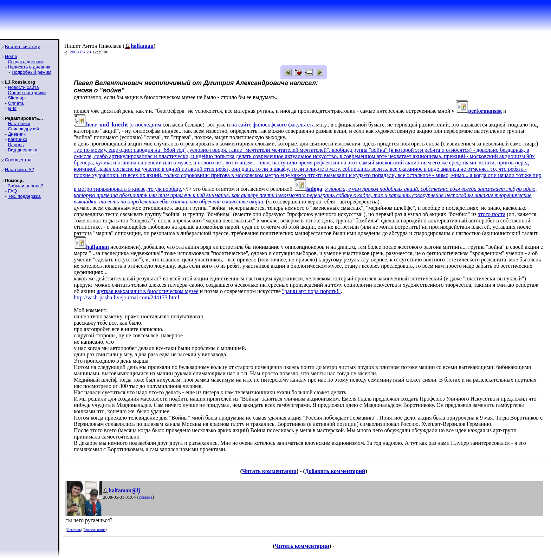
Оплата (16, 103)
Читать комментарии (269, 471)
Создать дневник (26, 61)
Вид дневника (22, 150)
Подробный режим (31, 72)
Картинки (17, 139)
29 (88, 51)
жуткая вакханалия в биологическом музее (148, 291)
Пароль (16, 144)
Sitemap (16, 97)
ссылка (146, 497)
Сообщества (18, 159)
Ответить (73, 530)
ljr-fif (12, 108)
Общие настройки (27, 92)
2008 (74, 51)
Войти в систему (22, 46)
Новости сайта (23, 87)
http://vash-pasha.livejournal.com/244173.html (126, 297)
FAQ (12, 191)
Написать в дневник (29, 67)
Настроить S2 (19, 169)
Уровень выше (94, 530)
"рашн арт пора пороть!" (311, 291)
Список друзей (23, 128)
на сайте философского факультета (273, 125)
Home (11, 56)
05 (82, 51)
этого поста (491, 214)
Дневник (16, 134)
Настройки (19, 123)
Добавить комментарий (335, 471)
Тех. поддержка (24, 196)
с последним (146, 125)
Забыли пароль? (25, 185)
